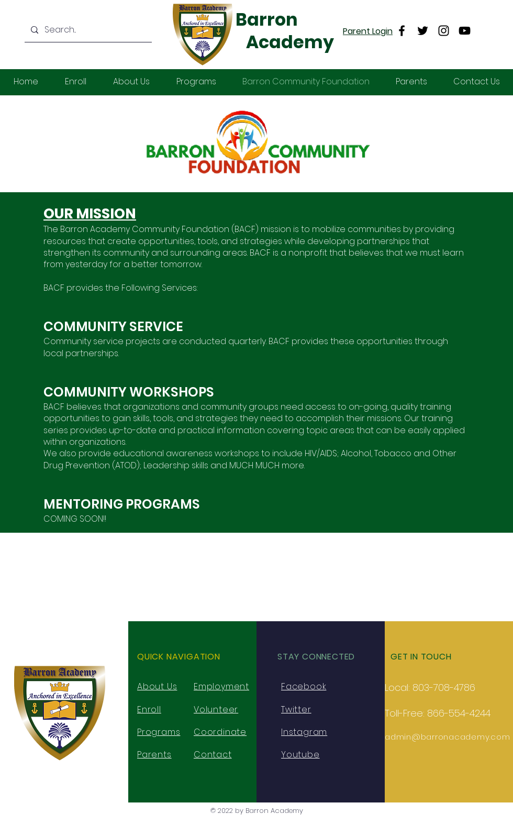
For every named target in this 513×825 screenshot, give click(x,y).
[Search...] (87, 30)
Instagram (304, 732)
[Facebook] (402, 31)
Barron (267, 19)
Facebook (303, 686)
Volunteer (216, 709)
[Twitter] (423, 31)
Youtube (300, 755)
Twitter (296, 709)
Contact (213, 755)
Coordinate (220, 732)
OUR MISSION (89, 213)
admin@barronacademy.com (447, 736)
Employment (221, 686)
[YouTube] (465, 31)
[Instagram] (444, 31)
